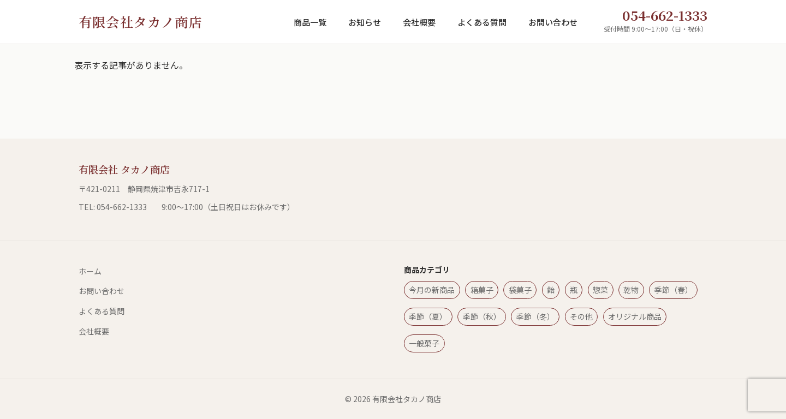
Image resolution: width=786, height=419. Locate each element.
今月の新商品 (432, 289)
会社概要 (419, 22)
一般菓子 (424, 343)
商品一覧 (310, 22)
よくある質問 (482, 22)
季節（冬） (535, 316)
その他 (581, 316)
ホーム (90, 271)
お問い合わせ (552, 22)
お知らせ (364, 22)
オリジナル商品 (635, 316)
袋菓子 (520, 289)
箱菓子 (482, 289)
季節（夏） (428, 316)
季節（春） (673, 289)
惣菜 (600, 289)
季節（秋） (482, 316)
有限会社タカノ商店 (141, 21)
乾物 (631, 289)
